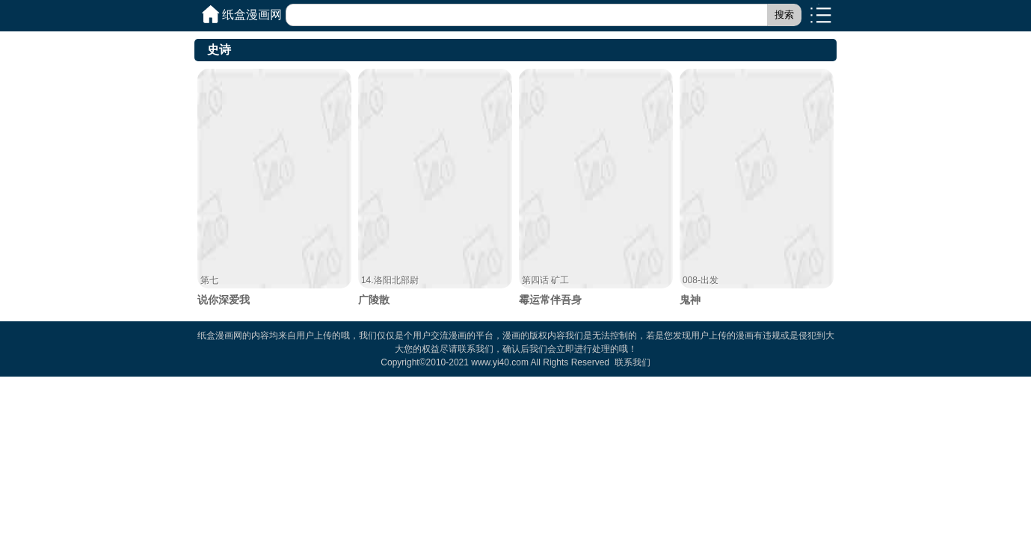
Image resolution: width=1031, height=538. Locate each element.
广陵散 (435, 187)
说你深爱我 (274, 187)
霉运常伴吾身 (596, 187)
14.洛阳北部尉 (390, 280)
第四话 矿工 (545, 280)
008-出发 (700, 280)
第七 (209, 280)
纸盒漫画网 (252, 14)
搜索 (784, 14)
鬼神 (757, 187)
